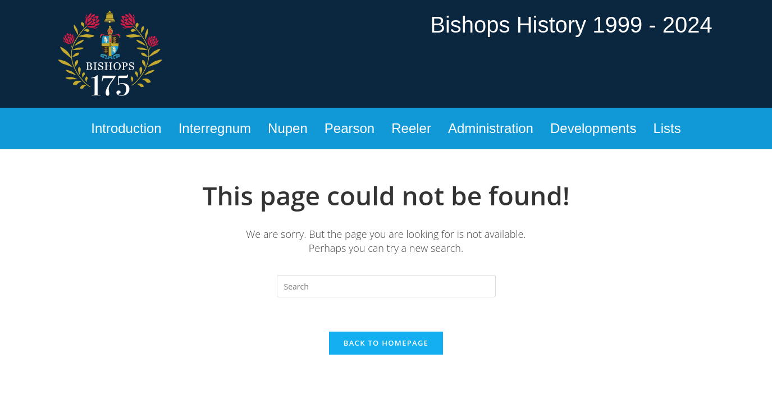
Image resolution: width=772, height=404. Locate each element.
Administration (490, 128)
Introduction (126, 128)
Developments (593, 128)
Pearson (349, 128)
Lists (666, 128)
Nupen (288, 128)
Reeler (411, 128)
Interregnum (215, 128)
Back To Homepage (386, 343)
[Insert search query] (386, 286)
